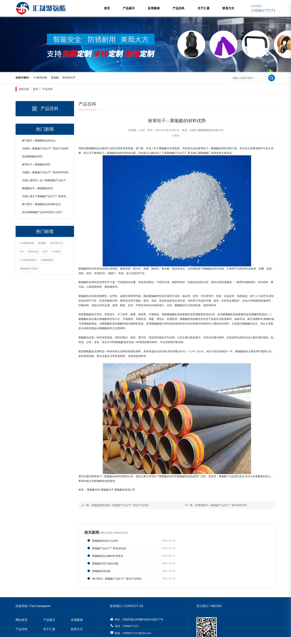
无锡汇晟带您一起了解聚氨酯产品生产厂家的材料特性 (53, 180)
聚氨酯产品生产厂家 (180, 153)
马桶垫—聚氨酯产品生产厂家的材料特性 (45, 172)
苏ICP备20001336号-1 (120, 631)
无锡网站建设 (154, 631)
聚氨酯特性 (95, 489)
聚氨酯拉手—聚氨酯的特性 (37, 188)
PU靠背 (34, 260)
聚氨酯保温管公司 (127, 489)
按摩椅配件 (26, 268)
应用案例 (154, 8)
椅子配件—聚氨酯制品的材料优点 (41, 204)
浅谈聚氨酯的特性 (32, 156)
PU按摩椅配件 (50, 260)
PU (39, 251)
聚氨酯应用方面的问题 (194, 548)
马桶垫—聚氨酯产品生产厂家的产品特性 (45, 148)
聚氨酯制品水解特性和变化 (107, 548)
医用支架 (50, 251)
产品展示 (129, 8)
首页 (107, 8)
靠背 (22, 260)
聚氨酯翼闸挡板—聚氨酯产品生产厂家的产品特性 (122, 505)
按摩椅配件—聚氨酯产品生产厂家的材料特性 (222, 505)
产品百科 (178, 8)
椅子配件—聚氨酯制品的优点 (39, 140)
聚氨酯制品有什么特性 (104, 540)
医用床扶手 (69, 77)
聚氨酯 (55, 77)
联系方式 (228, 8)
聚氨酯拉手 (109, 489)
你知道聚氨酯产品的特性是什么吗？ (42, 212)
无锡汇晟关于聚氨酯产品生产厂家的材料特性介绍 (50, 196)
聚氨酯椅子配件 (46, 268)
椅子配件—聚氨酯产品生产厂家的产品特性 (206, 556)
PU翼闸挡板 (40, 77)
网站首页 (21, 597)
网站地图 (169, 631)
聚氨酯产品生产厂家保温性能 (198, 540)
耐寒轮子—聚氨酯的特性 (36, 164)
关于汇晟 (203, 8)
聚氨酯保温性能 (100, 556)
